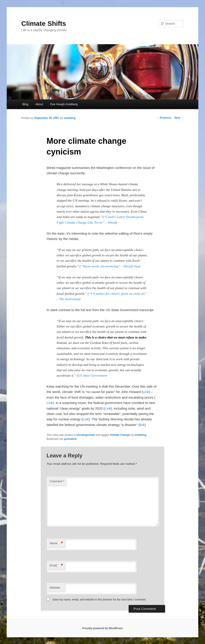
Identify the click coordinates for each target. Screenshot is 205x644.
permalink (70, 439)
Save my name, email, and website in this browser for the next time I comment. (99, 599)
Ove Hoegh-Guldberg (64, 104)
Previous (163, 117)
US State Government (92, 375)
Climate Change (120, 435)
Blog (25, 104)
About (39, 104)
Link (146, 392)
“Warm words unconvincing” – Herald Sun (110, 266)
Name (56, 543)
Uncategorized (85, 435)
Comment (57, 481)
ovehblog (70, 118)
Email (56, 565)
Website (55, 587)
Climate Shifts (43, 23)
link (142, 425)
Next (179, 117)
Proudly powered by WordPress (102, 628)
